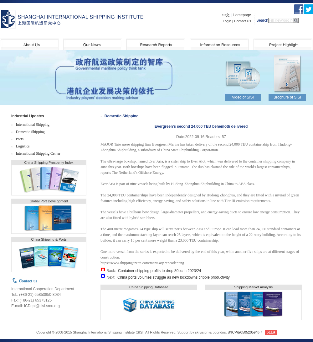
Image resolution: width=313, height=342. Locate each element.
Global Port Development (49, 201)
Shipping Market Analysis (253, 287)
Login (227, 21)
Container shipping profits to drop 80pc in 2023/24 (159, 271)
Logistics (22, 146)
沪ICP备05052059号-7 (245, 332)
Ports (19, 139)
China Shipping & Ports (49, 239)
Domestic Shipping (30, 132)
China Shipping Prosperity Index (48, 162)
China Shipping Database (148, 287)
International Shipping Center (38, 153)
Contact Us (242, 21)
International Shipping (32, 124)
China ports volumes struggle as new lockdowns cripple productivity (173, 277)
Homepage (242, 15)
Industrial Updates (27, 116)
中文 (226, 15)
